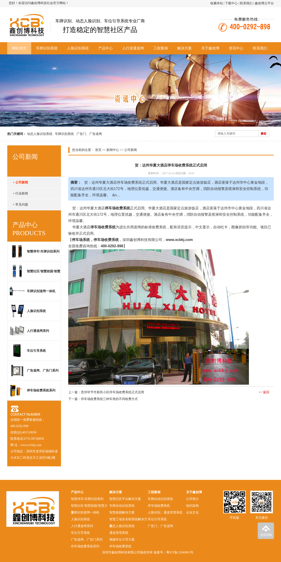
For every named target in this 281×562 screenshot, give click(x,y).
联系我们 (246, 3)
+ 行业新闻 (20, 193)
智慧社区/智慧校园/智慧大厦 (33, 273)
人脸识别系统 (78, 48)
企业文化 (192, 512)
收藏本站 (216, 3)
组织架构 (192, 505)
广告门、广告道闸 (89, 134)
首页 (98, 150)
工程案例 (160, 48)
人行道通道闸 (133, 48)
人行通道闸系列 (29, 330)
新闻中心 (112, 150)
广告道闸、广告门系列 (34, 370)
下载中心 (231, 3)
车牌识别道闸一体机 (32, 291)
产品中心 (105, 48)
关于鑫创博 (210, 48)
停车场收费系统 (120, 546)
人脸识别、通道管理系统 (165, 512)
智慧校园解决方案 (122, 512)
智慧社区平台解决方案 (125, 499)
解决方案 (184, 48)
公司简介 (192, 499)
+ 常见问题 (20, 204)
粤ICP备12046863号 (179, 552)
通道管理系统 (118, 532)
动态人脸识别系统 (39, 134)
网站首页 (19, 48)
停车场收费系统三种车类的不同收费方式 (109, 399)
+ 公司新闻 (20, 182)
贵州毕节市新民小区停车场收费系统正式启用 (112, 392)
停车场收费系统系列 (32, 390)
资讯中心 (236, 48)
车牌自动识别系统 (122, 505)
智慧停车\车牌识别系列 (34, 251)
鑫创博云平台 (264, 3)
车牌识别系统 (47, 48)
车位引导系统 (28, 350)
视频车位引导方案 (122, 539)
